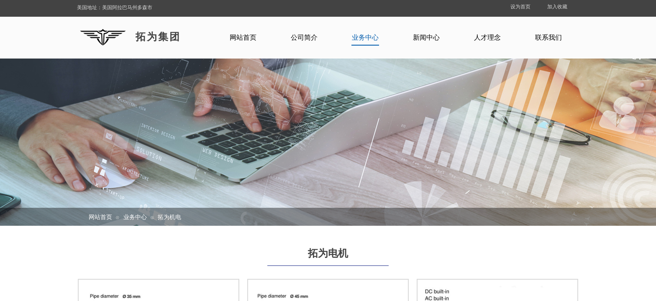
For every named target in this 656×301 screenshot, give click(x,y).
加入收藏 (557, 7)
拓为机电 (169, 217)
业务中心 (135, 217)
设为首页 (520, 7)
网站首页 (100, 217)
